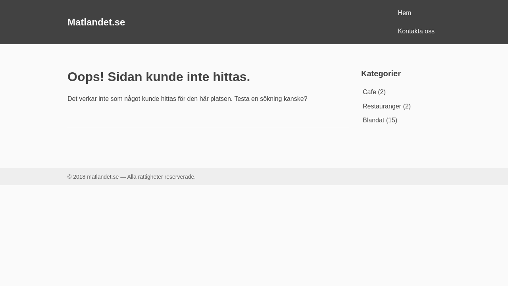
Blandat (373, 120)
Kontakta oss (416, 31)
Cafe (369, 92)
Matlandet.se (96, 22)
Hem (405, 13)
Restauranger (382, 106)
